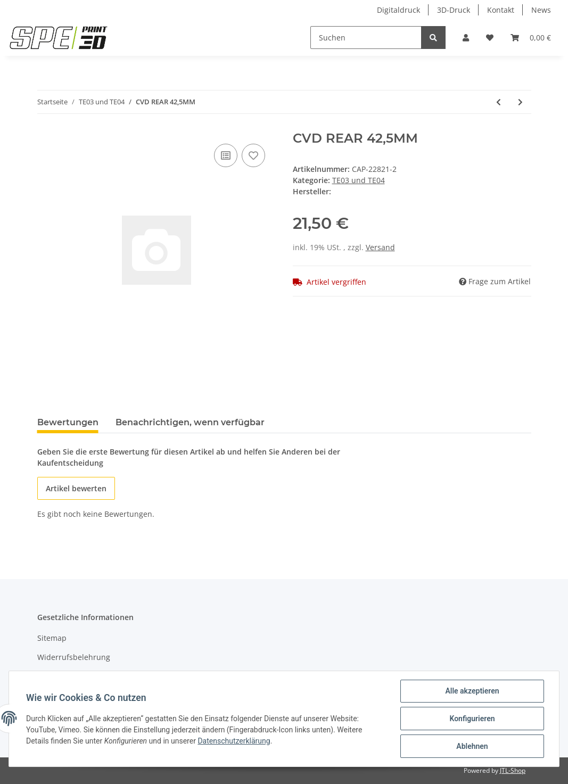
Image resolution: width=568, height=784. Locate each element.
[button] (466, 37)
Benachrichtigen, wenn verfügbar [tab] (190, 422)
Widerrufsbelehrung (73, 657)
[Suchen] (366, 37)
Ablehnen (472, 746)
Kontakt (500, 10)
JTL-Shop (512, 770)
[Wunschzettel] (490, 37)
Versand (380, 247)
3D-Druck (453, 10)
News (541, 10)
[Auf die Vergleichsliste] (225, 155)
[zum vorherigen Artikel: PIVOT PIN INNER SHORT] (498, 101)
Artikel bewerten (76, 488)
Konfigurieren (472, 718)
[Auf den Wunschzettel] (253, 155)
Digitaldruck (398, 10)
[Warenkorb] (530, 37)
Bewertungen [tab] (67, 422)
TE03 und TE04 (358, 180)
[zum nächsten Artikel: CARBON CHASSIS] (520, 101)
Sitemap (52, 638)
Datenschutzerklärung (233, 741)
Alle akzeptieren (472, 691)
